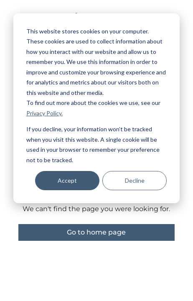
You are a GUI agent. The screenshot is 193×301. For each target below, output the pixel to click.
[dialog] (96, 108)
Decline (135, 180)
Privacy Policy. (44, 113)
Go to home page (96, 232)
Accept (67, 180)
